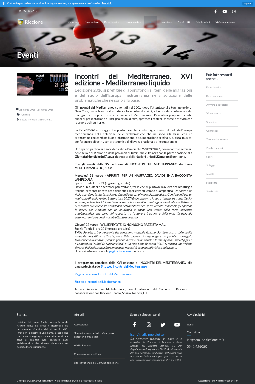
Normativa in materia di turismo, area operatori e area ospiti (94, 335)
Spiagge (210, 165)
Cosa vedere (92, 22)
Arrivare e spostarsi (217, 104)
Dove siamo (166, 22)
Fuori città (211, 182)
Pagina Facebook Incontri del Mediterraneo (103, 274)
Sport (209, 156)
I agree (247, 3)
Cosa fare (73, 22)
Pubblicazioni (203, 22)
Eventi (150, 22)
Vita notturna (213, 113)
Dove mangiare (133, 22)
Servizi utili (184, 22)
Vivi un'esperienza (225, 22)
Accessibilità (81, 324)
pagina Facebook (120, 251)
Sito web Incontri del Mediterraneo (124, 266)
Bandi (190, 324)
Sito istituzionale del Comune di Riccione (96, 362)
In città (210, 173)
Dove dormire (111, 22)
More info (107, 3)
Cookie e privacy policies (87, 354)
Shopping (211, 121)
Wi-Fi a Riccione (82, 345)
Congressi (212, 130)
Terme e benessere (217, 139)
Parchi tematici (214, 147)
